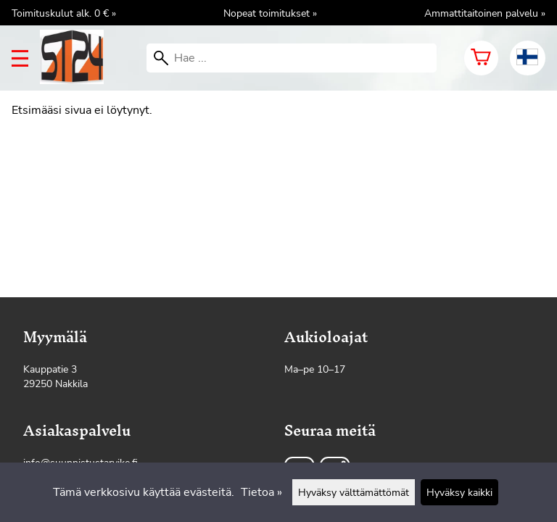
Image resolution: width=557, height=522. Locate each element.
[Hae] (292, 58)
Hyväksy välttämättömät (353, 492)
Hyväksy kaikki (459, 492)
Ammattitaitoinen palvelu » (484, 13)
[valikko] (20, 58)
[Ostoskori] (481, 58)
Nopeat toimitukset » (270, 13)
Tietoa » (261, 492)
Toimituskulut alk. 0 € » (64, 13)
